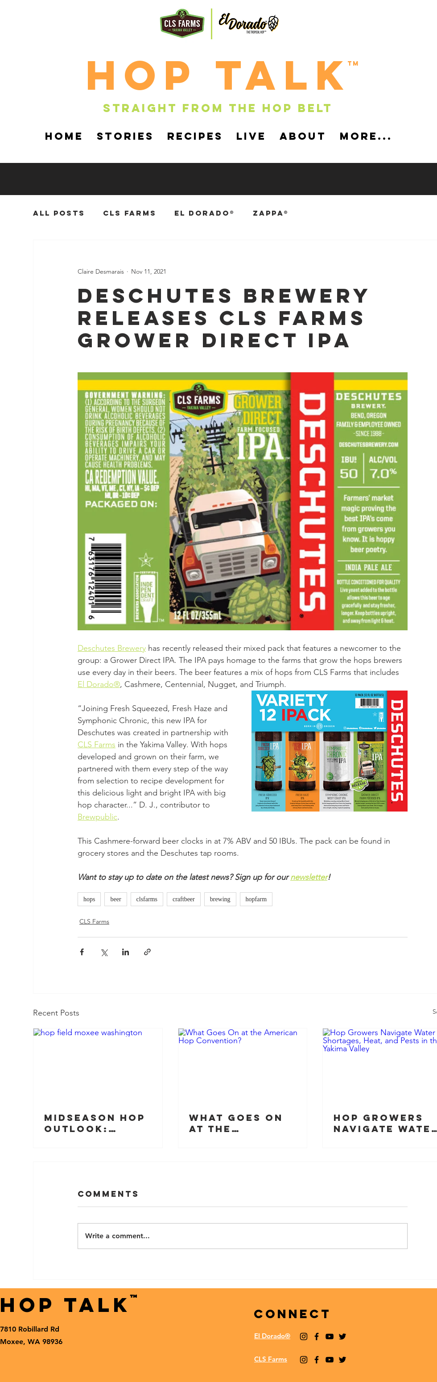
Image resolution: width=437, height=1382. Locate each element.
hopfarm (256, 899)
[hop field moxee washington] (97, 1064)
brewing (220, 899)
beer (115, 899)
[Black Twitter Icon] (342, 1336)
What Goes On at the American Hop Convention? (236, 1123)
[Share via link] (147, 952)
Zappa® (271, 213)
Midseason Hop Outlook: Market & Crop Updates (94, 1123)
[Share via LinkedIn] (125, 952)
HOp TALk (218, 75)
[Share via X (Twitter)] (103, 952)
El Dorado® (204, 213)
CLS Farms (130, 213)
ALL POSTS (59, 213)
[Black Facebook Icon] (317, 1336)
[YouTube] (329, 1336)
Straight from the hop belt (218, 108)
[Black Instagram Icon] (304, 1336)
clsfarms (146, 899)
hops (89, 899)
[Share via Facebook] (82, 952)
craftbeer (184, 899)
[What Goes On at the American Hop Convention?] (242, 1064)
